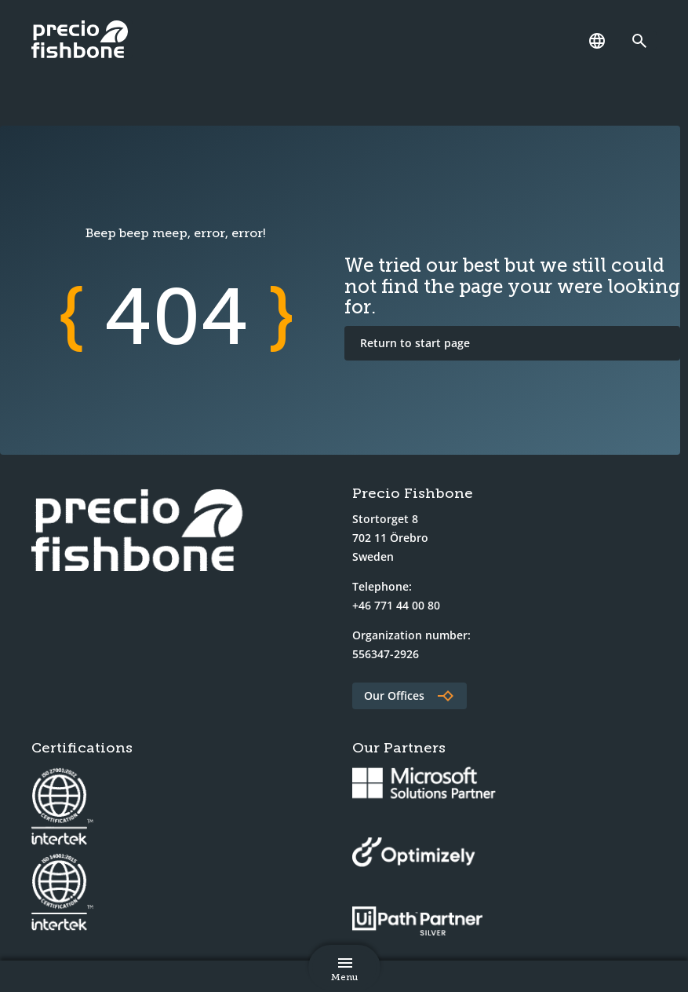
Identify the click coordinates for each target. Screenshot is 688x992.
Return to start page (415, 342)
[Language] (597, 40)
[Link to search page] (643, 40)
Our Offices (394, 695)
